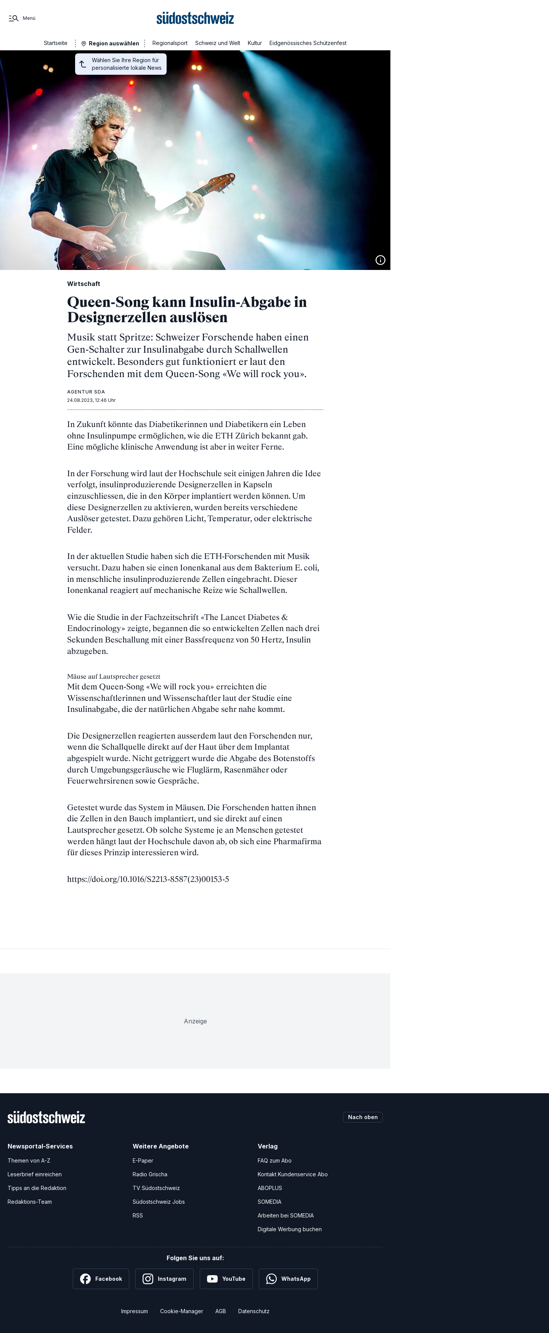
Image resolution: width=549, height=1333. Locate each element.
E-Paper (143, 1160)
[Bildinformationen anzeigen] (380, 260)
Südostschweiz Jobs (159, 1201)
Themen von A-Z (29, 1160)
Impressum (134, 1311)
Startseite (55, 43)
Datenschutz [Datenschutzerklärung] (254, 1311)
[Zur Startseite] (195, 18)
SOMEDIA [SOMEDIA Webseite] (269, 1201)
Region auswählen (114, 43)
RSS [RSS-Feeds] (138, 1215)
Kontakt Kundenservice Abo (293, 1174)
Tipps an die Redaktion (37, 1188)
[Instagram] (164, 1279)
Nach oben (363, 1117)
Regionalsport (170, 43)
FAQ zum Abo (275, 1160)
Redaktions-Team (30, 1201)
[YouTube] (226, 1279)
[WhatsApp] (288, 1279)
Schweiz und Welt (217, 43)
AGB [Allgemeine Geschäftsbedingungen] (220, 1311)
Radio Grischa (150, 1174)
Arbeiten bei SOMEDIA (286, 1215)
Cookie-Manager (181, 1311)
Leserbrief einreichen (35, 1174)
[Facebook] (101, 1279)
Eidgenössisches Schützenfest (308, 43)
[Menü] (21, 18)
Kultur (255, 43)
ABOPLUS (270, 1188)
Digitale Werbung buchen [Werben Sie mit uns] (290, 1229)
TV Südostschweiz (156, 1188)
